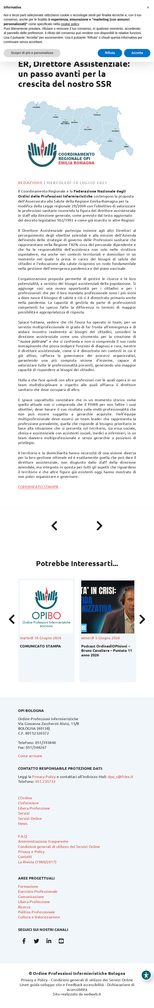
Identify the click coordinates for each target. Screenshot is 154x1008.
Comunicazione (31, 896)
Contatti (25, 856)
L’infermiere (28, 802)
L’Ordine (25, 797)
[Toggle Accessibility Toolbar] (146, 975)
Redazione (30, 182)
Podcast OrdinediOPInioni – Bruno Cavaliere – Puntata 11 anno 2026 (106, 650)
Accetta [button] (137, 53)
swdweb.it (92, 994)
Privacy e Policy (31, 851)
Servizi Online (30, 818)
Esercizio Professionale (38, 891)
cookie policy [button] (70, 24)
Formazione (28, 886)
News (23, 823)
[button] (148, 7)
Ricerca (24, 906)
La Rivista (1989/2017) (37, 861)
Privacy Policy (44, 776)
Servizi (24, 813)
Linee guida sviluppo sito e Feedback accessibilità (62, 984)
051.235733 (45, 781)
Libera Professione (34, 808)
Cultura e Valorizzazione (39, 916)
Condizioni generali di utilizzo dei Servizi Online (59, 846)
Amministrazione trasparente (43, 841)
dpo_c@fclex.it (120, 776)
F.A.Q (22, 836)
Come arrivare (30, 755)
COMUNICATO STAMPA (38, 486)
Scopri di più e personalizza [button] (32, 53)
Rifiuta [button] (110, 53)
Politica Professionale (36, 911)
